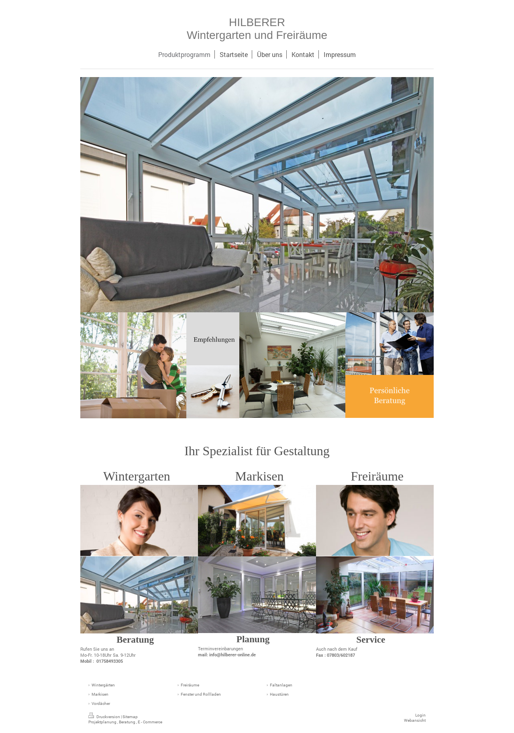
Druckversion (104, 716)
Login (420, 715)
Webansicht (415, 720)
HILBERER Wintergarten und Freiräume (257, 28)
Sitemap (130, 716)
